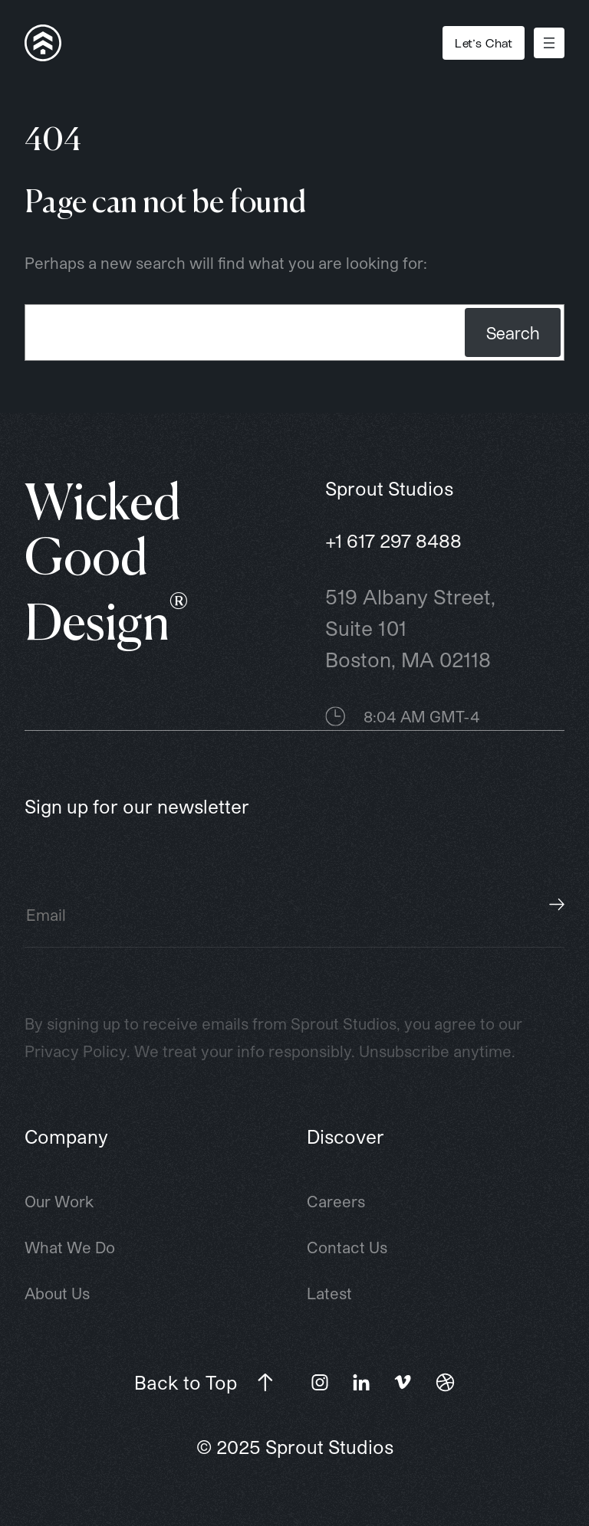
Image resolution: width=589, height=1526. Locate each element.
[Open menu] (549, 43)
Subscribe (556, 904)
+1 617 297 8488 (393, 540)
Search (512, 332)
